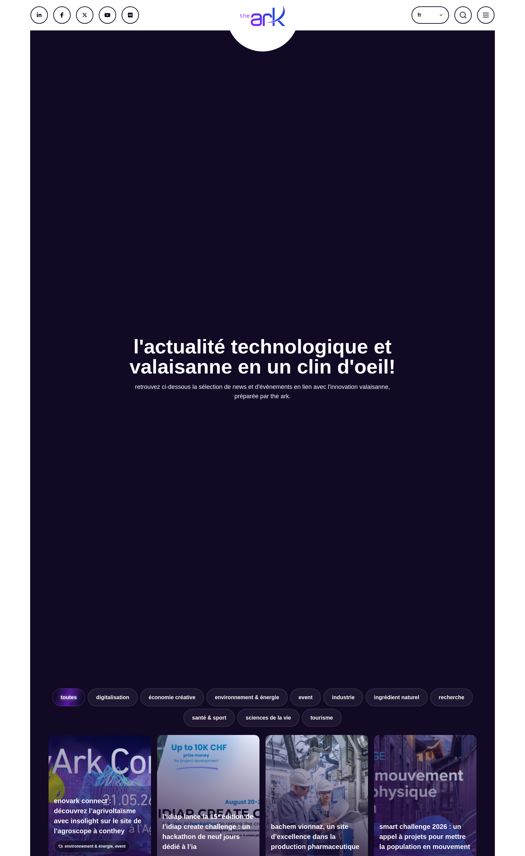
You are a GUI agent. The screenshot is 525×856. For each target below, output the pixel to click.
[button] (430, 15)
